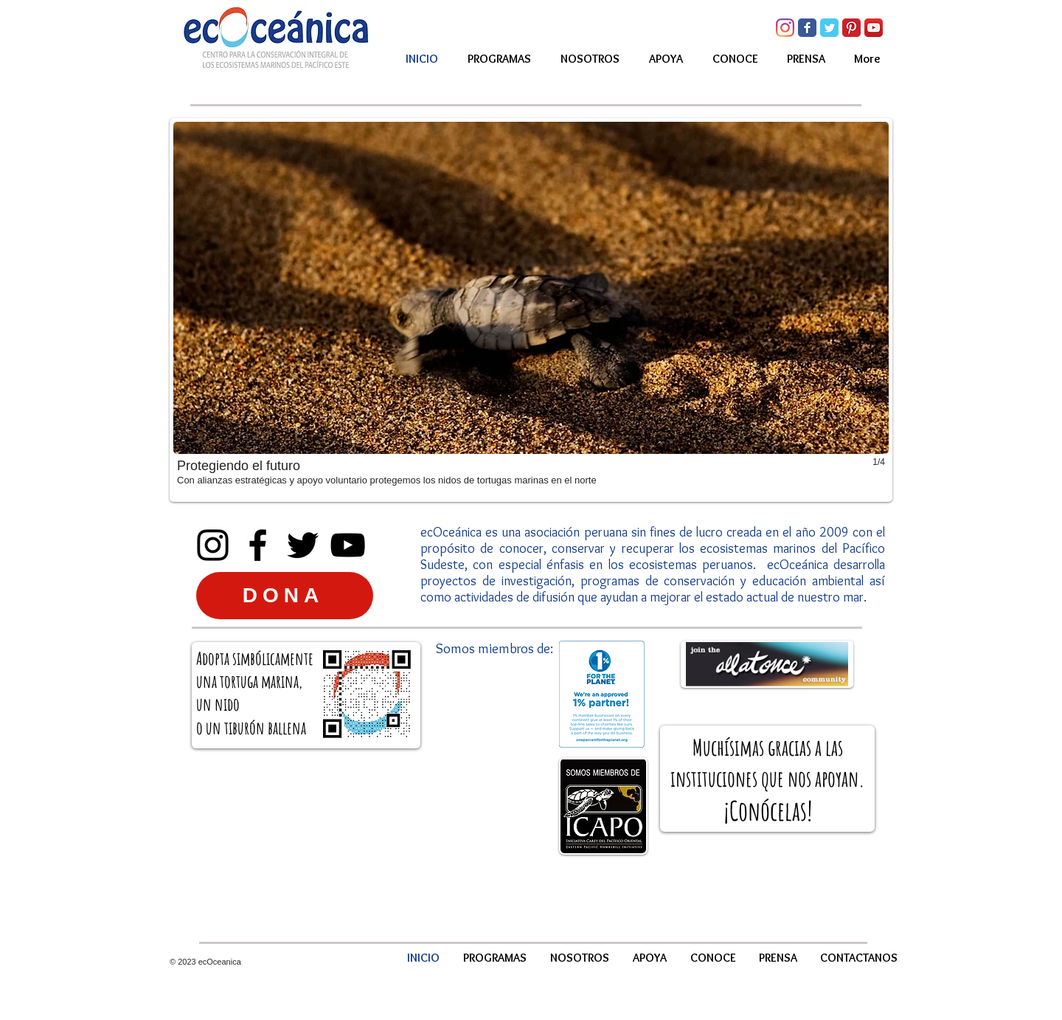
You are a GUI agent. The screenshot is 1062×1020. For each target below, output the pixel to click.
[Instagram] (785, 27)
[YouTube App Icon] (873, 27)
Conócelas (768, 810)
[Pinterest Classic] (851, 27)
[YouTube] (348, 545)
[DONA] (284, 595)
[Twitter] (303, 545)
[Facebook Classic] (807, 27)
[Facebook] (258, 545)
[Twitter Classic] (829, 27)
